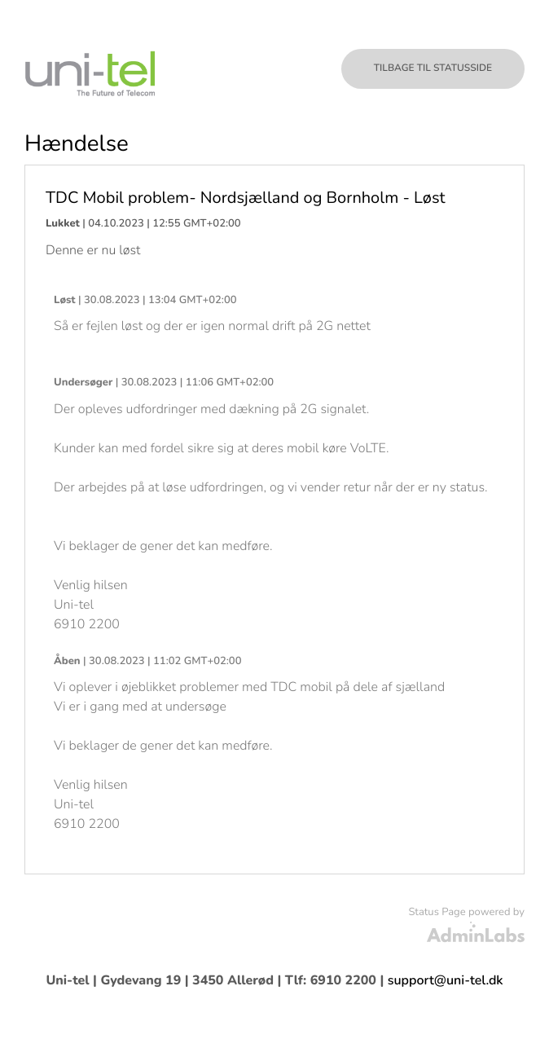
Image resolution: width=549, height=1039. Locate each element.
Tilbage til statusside (433, 69)
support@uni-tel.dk (445, 980)
